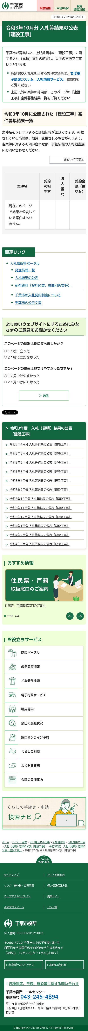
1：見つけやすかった (24, 376)
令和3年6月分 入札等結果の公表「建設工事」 (39, 462)
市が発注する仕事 (40, 842)
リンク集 (52, 907)
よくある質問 (30, 765)
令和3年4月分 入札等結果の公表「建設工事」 (39, 444)
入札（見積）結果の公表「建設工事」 (25, 846)
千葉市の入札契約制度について (38, 295)
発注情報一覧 (25, 270)
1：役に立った (19, 351)
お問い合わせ (58, 964)
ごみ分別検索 (30, 680)
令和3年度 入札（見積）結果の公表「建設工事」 (41, 431)
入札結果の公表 (26, 277)
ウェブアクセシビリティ (17, 896)
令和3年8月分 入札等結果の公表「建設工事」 (39, 480)
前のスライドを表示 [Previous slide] (70, 616)
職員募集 (27, 709)
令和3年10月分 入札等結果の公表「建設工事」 (41, 498)
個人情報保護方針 (57, 885)
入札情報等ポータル (25, 263)
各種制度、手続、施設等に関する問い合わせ (44, 984)
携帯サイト (53, 896)
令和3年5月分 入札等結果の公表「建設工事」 (39, 453)
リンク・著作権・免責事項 (19, 885)
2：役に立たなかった (24, 357)
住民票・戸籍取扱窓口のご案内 (25, 605)
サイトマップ (11, 875)
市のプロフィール (14, 907)
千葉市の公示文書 (28, 302)
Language (62, 8)
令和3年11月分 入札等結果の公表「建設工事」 (41, 508)
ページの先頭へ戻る (44, 860)
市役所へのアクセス (21, 964)
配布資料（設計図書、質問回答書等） (43, 285)
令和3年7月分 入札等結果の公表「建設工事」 (39, 471)
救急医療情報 (30, 666)
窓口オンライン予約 (35, 737)
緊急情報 (45, 8)
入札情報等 (59, 842)
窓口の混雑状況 (32, 723)
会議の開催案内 (32, 779)
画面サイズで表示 (74, 159)
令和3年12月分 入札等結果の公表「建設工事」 (41, 517)
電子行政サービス (33, 695)
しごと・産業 (19, 842)
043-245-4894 (39, 996)
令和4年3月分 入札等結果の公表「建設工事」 (39, 544)
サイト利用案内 (56, 875)
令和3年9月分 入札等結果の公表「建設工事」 (39, 489)
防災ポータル (30, 652)
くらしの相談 (30, 751)
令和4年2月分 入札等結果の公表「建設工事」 (39, 535)
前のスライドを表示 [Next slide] (80, 616)
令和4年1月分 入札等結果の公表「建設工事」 (39, 525)
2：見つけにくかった (24, 382)
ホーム (5, 842)
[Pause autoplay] (8, 616)
